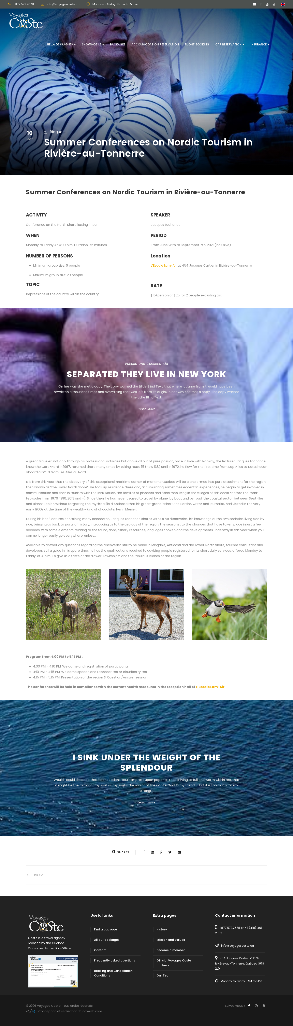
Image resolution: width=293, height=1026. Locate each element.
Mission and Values (171, 940)
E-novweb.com (64, 1011)
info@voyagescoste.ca (237, 946)
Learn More (147, 409)
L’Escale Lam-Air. (210, 687)
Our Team (164, 975)
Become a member (171, 950)
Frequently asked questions (114, 960)
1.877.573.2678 (230, 928)
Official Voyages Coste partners (174, 962)
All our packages (106, 940)
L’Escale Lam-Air (164, 265)
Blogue (56, 131)
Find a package (105, 929)
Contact (100, 950)
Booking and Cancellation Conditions (113, 973)
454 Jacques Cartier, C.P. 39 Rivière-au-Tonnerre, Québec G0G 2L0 (239, 963)
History (162, 929)
